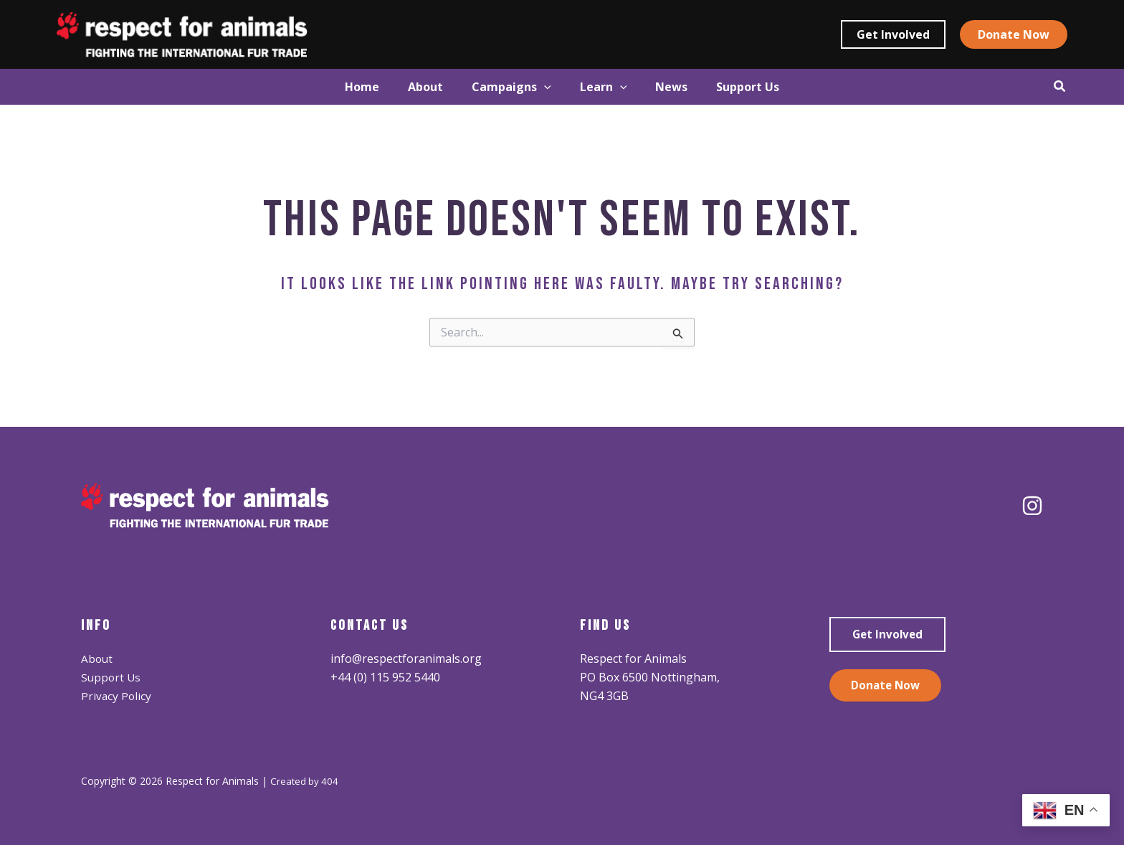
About (97, 658)
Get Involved (888, 635)
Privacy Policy (117, 696)
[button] (893, 34)
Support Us (112, 677)
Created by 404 (305, 781)
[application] (537, 87)
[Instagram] (1032, 505)
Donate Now (887, 686)
